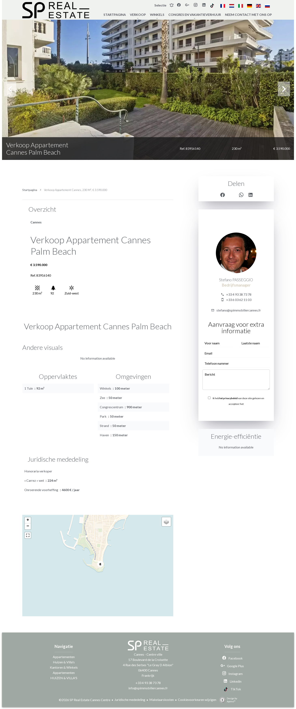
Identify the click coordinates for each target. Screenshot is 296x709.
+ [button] (27, 520)
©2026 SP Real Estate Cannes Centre (84, 700)
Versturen (236, 412)
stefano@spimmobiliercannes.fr (238, 310)
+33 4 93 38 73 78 (238, 294)
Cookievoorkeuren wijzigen (197, 699)
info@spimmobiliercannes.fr (148, 688)
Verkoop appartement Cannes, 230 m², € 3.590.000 (75, 190)
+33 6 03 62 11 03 (238, 300)
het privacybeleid (228, 398)
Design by (227, 700)
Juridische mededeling (129, 699)
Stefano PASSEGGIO (236, 280)
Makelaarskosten (161, 699)
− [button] (27, 526)
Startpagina (29, 190)
